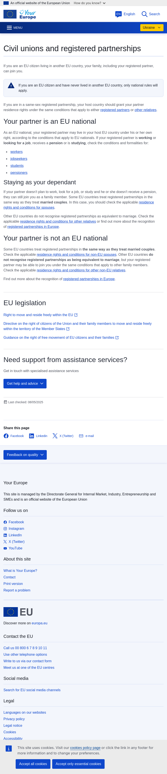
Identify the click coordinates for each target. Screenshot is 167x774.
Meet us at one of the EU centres (28, 667)
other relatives (146, 110)
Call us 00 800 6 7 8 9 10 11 (25, 648)
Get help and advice (25, 383)
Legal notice (12, 725)
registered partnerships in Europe (33, 227)
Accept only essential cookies (78, 764)
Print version (13, 584)
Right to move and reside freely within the (40, 315)
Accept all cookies (33, 764)
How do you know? (90, 3)
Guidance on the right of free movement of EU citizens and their (61, 337)
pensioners (18, 172)
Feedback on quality (25, 455)
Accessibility (12, 738)
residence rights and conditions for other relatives (58, 221)
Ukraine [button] (152, 27)
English (125, 14)
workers (16, 152)
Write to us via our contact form (27, 661)
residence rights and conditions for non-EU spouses (76, 254)
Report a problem (16, 590)
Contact (9, 577)
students (16, 166)
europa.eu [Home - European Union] (39, 623)
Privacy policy (14, 719)
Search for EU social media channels (31, 690)
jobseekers (18, 159)
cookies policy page (85, 748)
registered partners (115, 110)
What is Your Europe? (20, 570)
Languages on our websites (24, 712)
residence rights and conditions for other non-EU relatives (81, 270)
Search (150, 14)
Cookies (9, 732)
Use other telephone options (25, 654)
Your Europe (15, 482)
